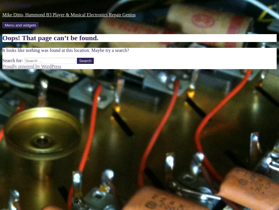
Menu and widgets (20, 25)
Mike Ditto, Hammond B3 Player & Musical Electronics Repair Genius (69, 14)
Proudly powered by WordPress (31, 66)
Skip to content (16, 4)
